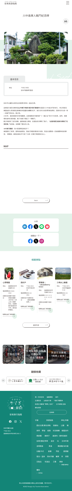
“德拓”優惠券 (58, 400)
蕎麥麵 (39, 435)
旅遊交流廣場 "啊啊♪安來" (44, 404)
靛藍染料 (65, 430)
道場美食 (39, 446)
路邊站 (55, 425)
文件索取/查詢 (61, 404)
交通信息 (38, 400)
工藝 (54, 461)
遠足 (52, 441)
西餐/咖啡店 (64, 465)
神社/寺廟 (64, 420)
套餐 (49, 451)
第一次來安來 (39, 397)
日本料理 (65, 441)
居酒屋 (65, 451)
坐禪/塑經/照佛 (42, 441)
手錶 (36, 420)
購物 (38, 470)
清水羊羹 (50, 456)
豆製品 (39, 461)
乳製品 (47, 461)
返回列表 (36, 325)
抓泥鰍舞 (56, 430)
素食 (50, 446)
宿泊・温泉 (40, 456)
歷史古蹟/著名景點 (43, 425)
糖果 (57, 456)
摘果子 (47, 435)
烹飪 (57, 451)
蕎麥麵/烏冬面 (63, 446)
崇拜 (38, 430)
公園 (62, 425)
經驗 (49, 430)
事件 (56, 397)
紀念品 (40, 473)
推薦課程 (50, 397)
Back (36, 200)
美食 (61, 461)
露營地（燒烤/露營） (60, 435)
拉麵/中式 (40, 451)
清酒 (66, 456)
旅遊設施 (49, 420)
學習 (43, 430)
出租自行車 (47, 400)
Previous (3, 380)
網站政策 (38, 407)
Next (69, 380)
